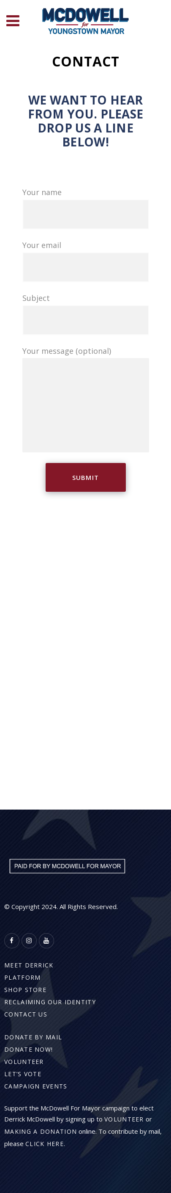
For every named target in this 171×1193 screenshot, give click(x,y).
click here (44, 1144)
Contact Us (25, 1014)
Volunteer (24, 1062)
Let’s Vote (22, 1074)
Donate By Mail (33, 1037)
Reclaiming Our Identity (50, 1002)
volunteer (124, 1119)
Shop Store (25, 990)
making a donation (40, 1131)
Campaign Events (36, 1086)
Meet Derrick (29, 965)
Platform (22, 977)
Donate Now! (28, 1049)
